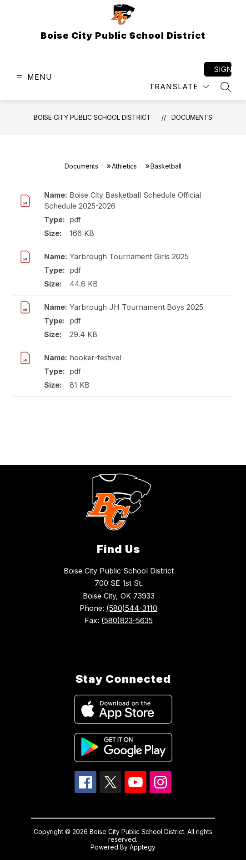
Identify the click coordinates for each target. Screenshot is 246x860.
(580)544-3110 (131, 608)
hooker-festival (95, 357)
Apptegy (143, 847)
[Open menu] (33, 77)
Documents (191, 117)
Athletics (124, 166)
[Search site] (226, 87)
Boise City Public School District (92, 117)
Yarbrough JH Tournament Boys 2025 (136, 307)
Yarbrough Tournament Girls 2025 (129, 256)
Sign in (222, 69)
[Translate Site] (179, 86)
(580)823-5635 (127, 620)
